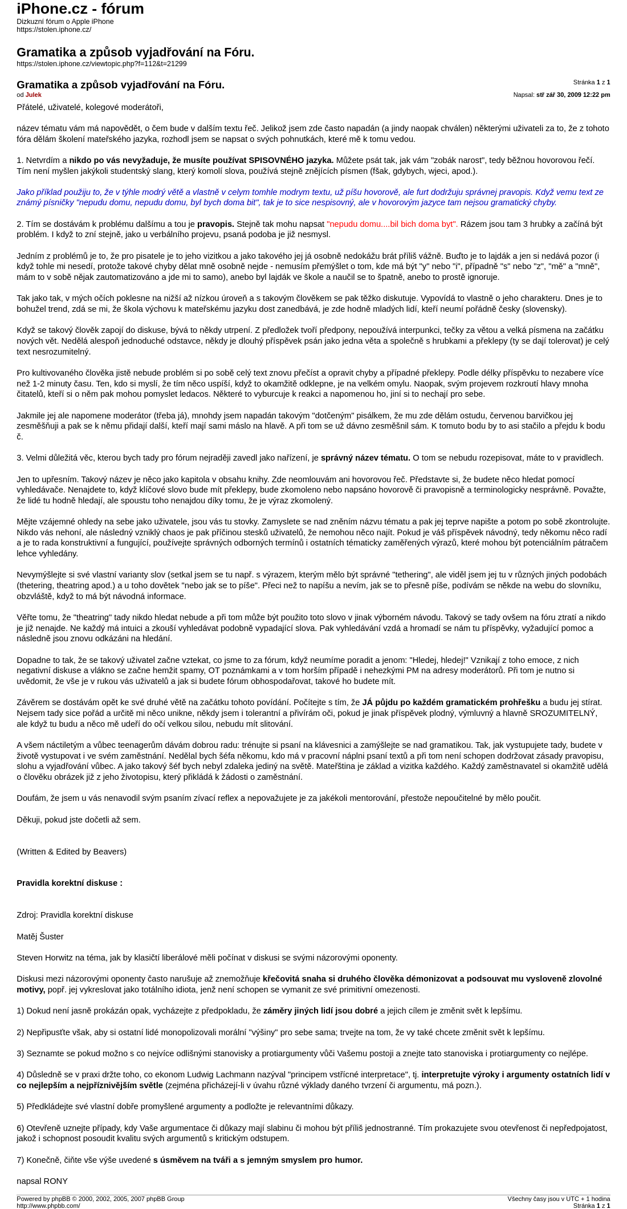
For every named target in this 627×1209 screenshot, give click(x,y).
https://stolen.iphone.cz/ (54, 30)
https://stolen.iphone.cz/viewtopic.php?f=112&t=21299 (101, 64)
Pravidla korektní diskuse (86, 914)
